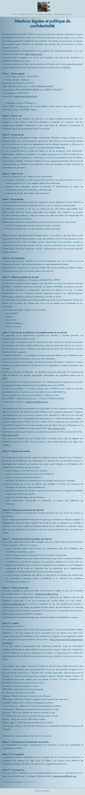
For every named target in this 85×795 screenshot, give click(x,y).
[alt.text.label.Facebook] (48, 2)
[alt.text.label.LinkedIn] (48, 6)
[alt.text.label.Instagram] (48, 10)
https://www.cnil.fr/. (57, 428)
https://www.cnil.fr (10, 435)
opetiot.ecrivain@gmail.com (25, 96)
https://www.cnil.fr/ (33, 54)
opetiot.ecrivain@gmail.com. (47, 594)
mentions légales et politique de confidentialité (12, 781)
